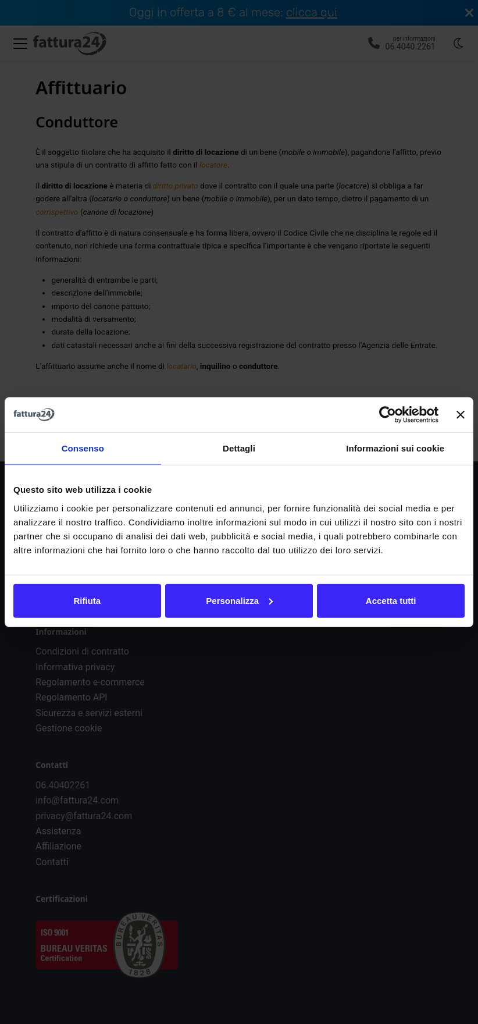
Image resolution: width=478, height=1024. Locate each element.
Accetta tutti (391, 600)
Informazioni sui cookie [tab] (395, 448)
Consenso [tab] (83, 448)
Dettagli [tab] (239, 448)
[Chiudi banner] (460, 415)
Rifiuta (87, 600)
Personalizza (239, 600)
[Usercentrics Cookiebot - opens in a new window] (387, 415)
